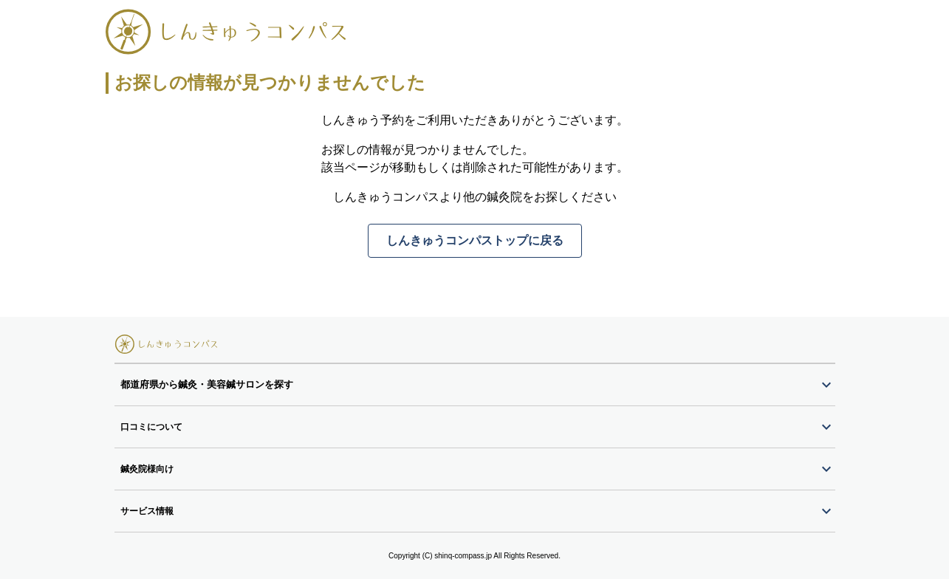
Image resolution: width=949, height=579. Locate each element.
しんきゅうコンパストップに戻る (474, 240)
